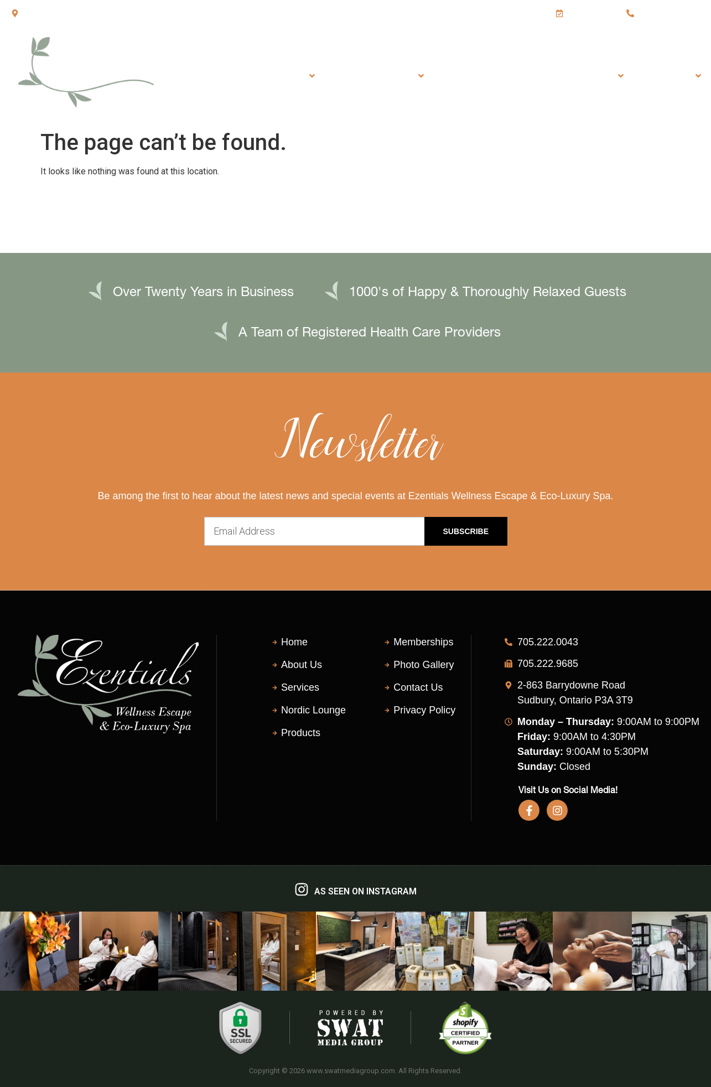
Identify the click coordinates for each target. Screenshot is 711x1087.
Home (227, 75)
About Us (672, 76)
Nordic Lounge (479, 75)
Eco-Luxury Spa (379, 76)
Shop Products (579, 76)
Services (286, 76)
